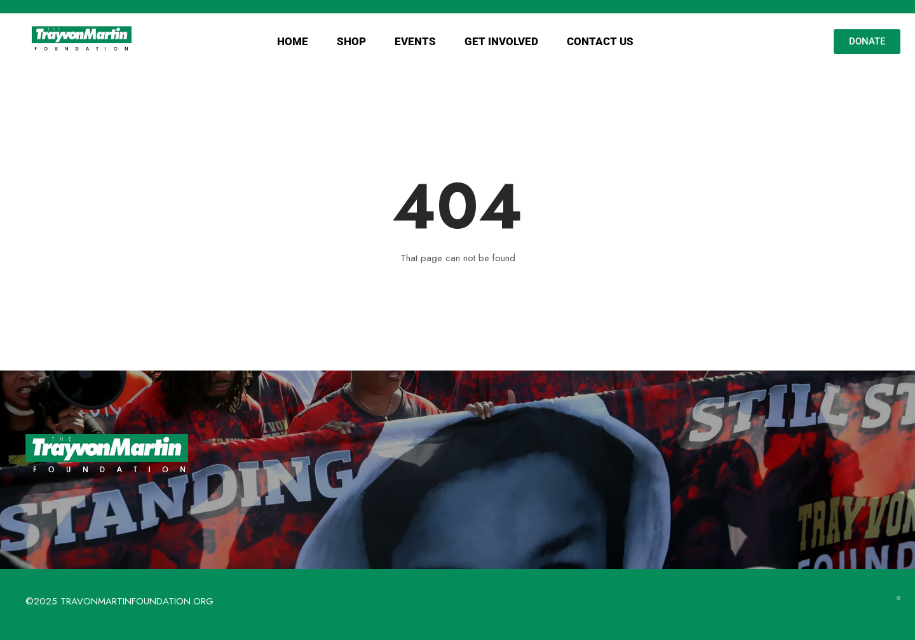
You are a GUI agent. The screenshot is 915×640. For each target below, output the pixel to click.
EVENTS (415, 41)
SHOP (351, 41)
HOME (292, 41)
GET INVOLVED (501, 41)
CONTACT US (600, 41)
